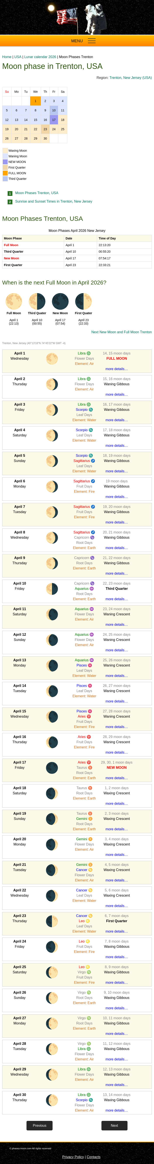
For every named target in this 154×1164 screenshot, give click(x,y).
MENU (77, 41)
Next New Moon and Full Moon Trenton (121, 332)
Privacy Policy (73, 1157)
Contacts (93, 1157)
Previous (39, 1125)
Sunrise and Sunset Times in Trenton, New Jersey (53, 201)
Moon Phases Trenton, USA (36, 193)
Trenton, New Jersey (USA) (130, 78)
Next (114, 1125)
